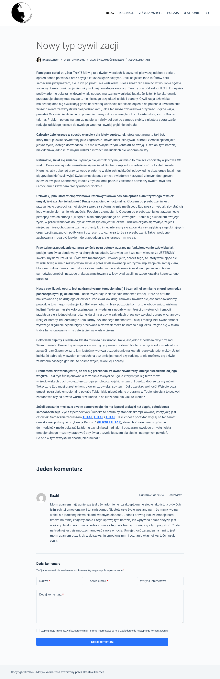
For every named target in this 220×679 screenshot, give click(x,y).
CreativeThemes (93, 672)
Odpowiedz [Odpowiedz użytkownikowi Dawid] (176, 495)
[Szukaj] (207, 13)
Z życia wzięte (150, 13)
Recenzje (126, 13)
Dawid (54, 495)
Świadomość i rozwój (110, 59)
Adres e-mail (99, 581)
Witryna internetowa (153, 581)
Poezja (173, 13)
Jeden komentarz (139, 59)
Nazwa (44, 581)
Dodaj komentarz (51, 594)
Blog (110, 13)
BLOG (93, 59)
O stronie (192, 13)
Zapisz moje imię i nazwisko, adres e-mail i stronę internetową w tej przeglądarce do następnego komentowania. (104, 630)
